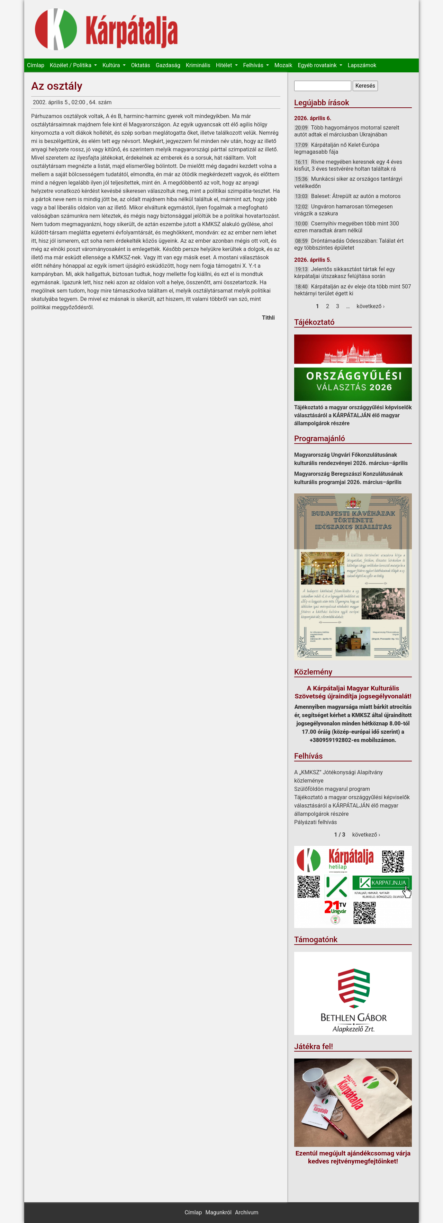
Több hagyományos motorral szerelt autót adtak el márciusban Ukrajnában (346, 131)
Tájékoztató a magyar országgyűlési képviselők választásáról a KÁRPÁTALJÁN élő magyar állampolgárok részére (353, 415)
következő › (371, 306)
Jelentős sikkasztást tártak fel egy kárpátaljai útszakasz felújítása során (344, 272)
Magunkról (218, 1212)
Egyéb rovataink (318, 65)
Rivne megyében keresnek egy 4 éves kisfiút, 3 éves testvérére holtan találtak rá (348, 165)
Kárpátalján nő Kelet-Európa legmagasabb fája (336, 148)
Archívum (246, 1212)
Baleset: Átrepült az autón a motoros (356, 196)
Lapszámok (362, 65)
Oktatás (140, 65)
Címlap (35, 65)
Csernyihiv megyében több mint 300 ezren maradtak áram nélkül (346, 227)
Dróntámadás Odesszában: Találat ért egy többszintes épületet (349, 244)
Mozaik (283, 65)
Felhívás (254, 65)
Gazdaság (168, 65)
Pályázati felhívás (315, 822)
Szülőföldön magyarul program (332, 789)
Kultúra (111, 65)
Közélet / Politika (71, 65)
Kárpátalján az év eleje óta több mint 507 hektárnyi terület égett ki (352, 290)
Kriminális (198, 65)
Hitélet (225, 65)
